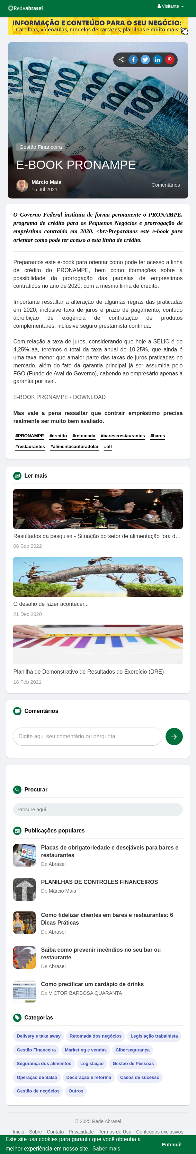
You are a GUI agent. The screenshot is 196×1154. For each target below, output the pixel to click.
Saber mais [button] (106, 1149)
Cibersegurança (133, 1050)
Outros (76, 1091)
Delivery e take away (38, 1036)
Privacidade (81, 1132)
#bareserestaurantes (123, 435)
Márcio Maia (46, 182)
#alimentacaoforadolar (75, 446)
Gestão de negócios (38, 1091)
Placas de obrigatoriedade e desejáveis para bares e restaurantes (109, 851)
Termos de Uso (115, 1132)
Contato (55, 1132)
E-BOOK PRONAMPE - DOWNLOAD (59, 397)
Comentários (166, 185)
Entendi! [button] (172, 1144)
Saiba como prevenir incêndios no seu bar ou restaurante (101, 953)
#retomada (83, 435)
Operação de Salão (37, 1077)
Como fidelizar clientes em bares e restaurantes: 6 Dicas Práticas (107, 919)
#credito (58, 435)
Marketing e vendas (86, 1050)
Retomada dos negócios (96, 1036)
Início (18, 1132)
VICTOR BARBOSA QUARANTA (85, 993)
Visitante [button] (171, 6)
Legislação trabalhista (154, 1036)
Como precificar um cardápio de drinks (92, 984)
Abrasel (56, 864)
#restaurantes (30, 446)
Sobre (35, 1132)
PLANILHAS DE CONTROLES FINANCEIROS (99, 882)
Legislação (92, 1063)
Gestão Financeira (40, 147)
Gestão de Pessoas (133, 1063)
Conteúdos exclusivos (159, 1132)
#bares (158, 435)
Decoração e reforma (88, 1077)
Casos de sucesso (139, 1077)
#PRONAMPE (29, 435)
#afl (108, 446)
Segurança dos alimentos (44, 1063)
